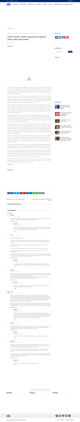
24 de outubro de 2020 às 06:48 (18, 283)
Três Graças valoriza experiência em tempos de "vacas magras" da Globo (66, 139)
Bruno (11, 292)
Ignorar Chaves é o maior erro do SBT (65, 120)
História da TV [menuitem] (31, 4)
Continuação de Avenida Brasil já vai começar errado (66, 126)
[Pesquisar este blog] (61, 52)
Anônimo (10, 42)
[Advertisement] (40, 16)
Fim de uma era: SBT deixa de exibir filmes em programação (65, 114)
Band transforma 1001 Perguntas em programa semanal (65, 107)
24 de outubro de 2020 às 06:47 (18, 225)
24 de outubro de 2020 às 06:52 (18, 361)
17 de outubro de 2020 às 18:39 (15, 271)
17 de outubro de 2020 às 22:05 (15, 293)
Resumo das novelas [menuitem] (67, 4)
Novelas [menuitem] (50, 4)
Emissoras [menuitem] (45, 4)
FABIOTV (12, 215)
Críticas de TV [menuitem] (16, 4)
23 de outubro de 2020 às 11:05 (15, 342)
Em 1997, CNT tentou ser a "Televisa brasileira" (65, 132)
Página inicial (9, 33)
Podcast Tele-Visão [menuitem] (57, 4)
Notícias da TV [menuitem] (23, 4)
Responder (12, 221)
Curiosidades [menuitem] (38, 4)
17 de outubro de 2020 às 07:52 (15, 216)
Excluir (16, 221)
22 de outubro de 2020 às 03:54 (15, 324)
